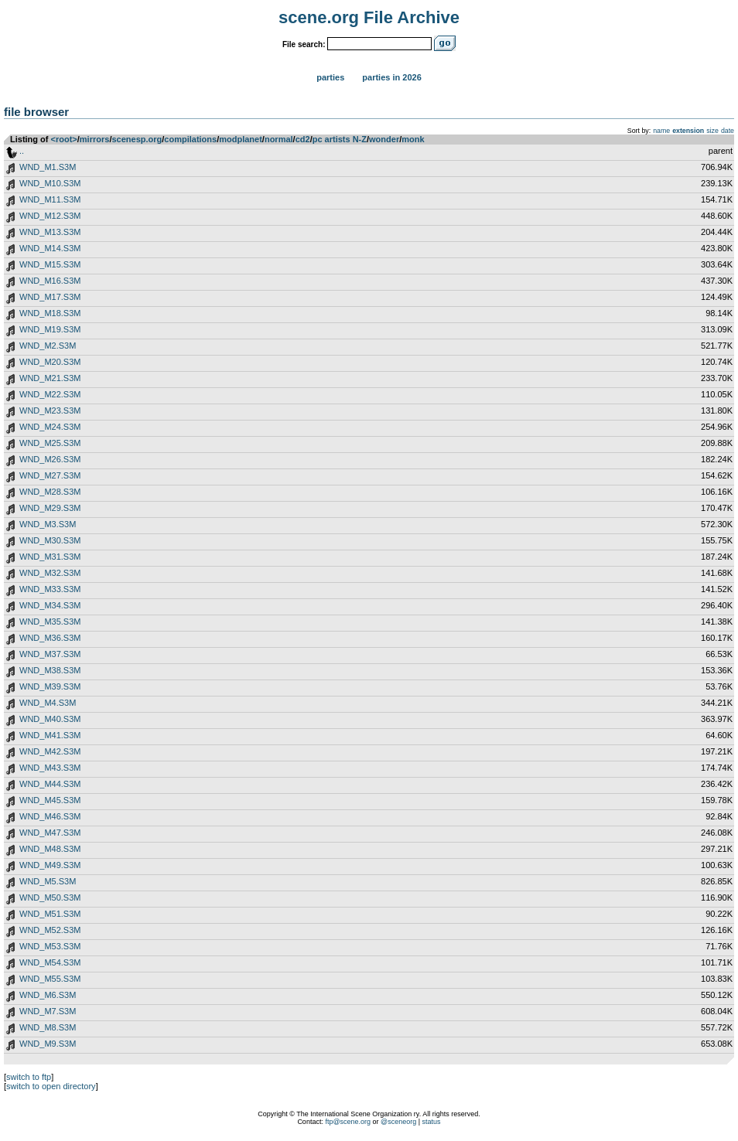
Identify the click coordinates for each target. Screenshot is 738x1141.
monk (412, 139)
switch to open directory (51, 1086)
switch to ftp (28, 1076)
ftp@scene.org (348, 1122)
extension (688, 131)
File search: (304, 44)
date (727, 131)
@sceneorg (398, 1122)
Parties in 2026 (391, 77)
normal (279, 139)
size (712, 131)
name (661, 131)
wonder (384, 139)
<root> (64, 139)
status (431, 1122)
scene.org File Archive (369, 17)
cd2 (303, 139)
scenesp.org (136, 139)
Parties (330, 77)
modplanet (240, 139)
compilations (190, 139)
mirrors (95, 139)
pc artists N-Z (340, 139)
